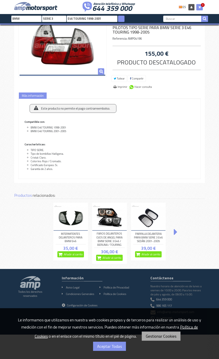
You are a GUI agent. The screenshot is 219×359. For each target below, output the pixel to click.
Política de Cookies (115, 294)
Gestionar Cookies (161, 336)
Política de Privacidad (116, 287)
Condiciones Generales (80, 294)
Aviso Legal (72, 287)
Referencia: (120, 38)
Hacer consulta (143, 87)
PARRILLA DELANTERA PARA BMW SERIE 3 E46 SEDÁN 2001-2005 (148, 237)
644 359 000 (112, 8)
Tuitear (119, 78)
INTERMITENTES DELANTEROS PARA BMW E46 (70, 237)
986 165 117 (164, 305)
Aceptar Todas (109, 346)
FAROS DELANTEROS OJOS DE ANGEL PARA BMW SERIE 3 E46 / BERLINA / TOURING (109, 239)
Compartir (137, 78)
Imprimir (122, 87)
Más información (33, 95)
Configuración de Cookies (80, 305)
